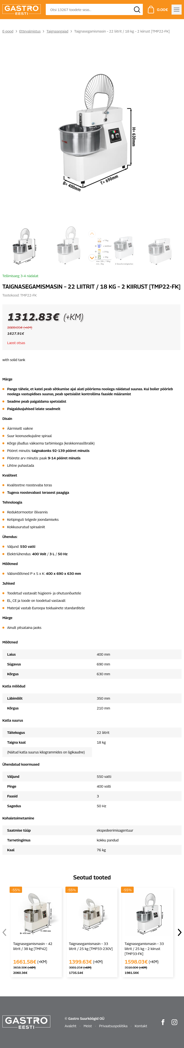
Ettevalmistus (30, 31)
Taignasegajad (57, 31)
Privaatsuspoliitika (113, 1026)
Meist (88, 1026)
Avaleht (70, 1026)
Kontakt (141, 1026)
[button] (92, 257)
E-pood (7, 31)
